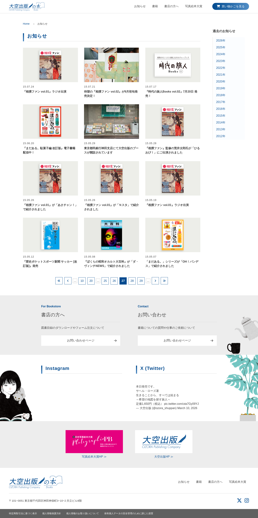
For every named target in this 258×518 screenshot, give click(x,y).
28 (132, 280)
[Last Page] (164, 280)
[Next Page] (155, 280)
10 (82, 280)
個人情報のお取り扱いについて (82, 513)
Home (26, 23)
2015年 (220, 115)
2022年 (220, 67)
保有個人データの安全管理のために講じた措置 (128, 513)
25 (105, 280)
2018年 (220, 95)
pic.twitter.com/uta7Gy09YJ (181, 403)
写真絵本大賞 (193, 6)
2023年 (220, 61)
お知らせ (140, 6)
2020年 (220, 81)
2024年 (220, 54)
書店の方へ (171, 6)
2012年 (220, 136)
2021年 (220, 74)
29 (141, 280)
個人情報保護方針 (51, 513)
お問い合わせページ (80, 340)
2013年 (220, 129)
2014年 (220, 122)
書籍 (155, 6)
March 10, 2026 (187, 408)
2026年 (220, 40)
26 (114, 280)
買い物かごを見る (230, 6)
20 (91, 280)
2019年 (220, 88)
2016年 (220, 108)
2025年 (220, 47)
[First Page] (59, 280)
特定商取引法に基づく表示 (23, 513)
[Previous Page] (67, 280)
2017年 (220, 102)
